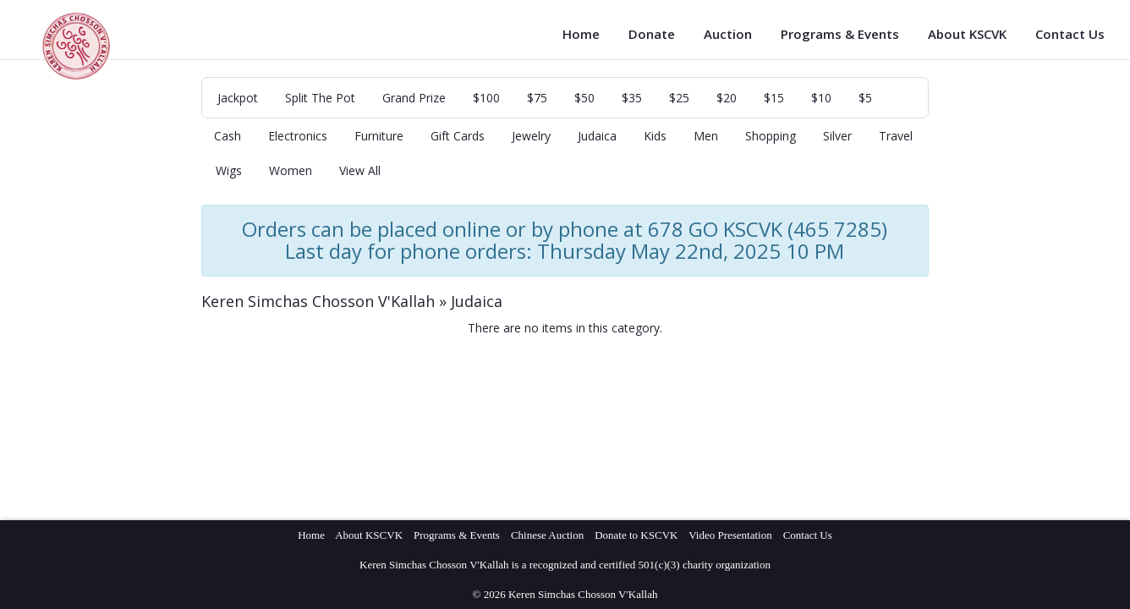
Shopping (770, 136)
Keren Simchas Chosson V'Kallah (318, 301)
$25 (679, 98)
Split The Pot (320, 98)
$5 (865, 98)
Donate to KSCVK (636, 535)
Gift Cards (458, 136)
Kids (655, 136)
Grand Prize (414, 98)
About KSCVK (967, 33)
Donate (651, 33)
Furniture (378, 136)
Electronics (297, 136)
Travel (896, 136)
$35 (632, 98)
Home (581, 33)
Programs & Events (840, 33)
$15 (774, 98)
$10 (821, 98)
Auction (728, 33)
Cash (227, 136)
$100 (486, 98)
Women (290, 170)
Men (706, 136)
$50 (584, 98)
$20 (726, 98)
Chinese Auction (547, 535)
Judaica (597, 136)
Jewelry (531, 136)
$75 (537, 98)
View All (360, 170)
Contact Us (1070, 33)
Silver (837, 136)
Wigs (229, 170)
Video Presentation (730, 535)
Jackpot (237, 98)
